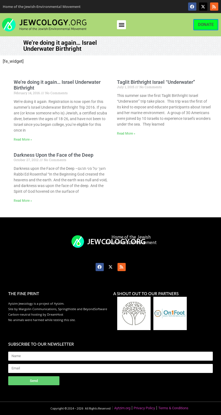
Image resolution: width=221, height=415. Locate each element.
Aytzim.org (122, 408)
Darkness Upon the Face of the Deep (53, 155)
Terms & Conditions (173, 408)
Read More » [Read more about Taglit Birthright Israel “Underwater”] (126, 133)
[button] (121, 24)
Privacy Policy (144, 408)
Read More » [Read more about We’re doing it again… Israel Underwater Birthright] (23, 139)
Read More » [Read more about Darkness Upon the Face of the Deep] (23, 201)
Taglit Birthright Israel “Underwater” (156, 82)
